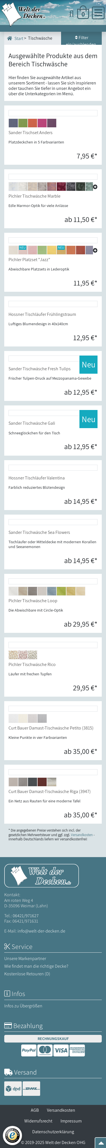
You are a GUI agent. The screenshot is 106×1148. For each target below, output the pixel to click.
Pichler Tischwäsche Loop (32, 601)
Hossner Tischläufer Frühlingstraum (42, 314)
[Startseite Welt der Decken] (41, 875)
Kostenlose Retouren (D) (27, 974)
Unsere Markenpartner (25, 958)
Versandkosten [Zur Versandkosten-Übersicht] (82, 834)
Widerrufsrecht (38, 1121)
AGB (35, 1110)
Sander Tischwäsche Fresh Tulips (39, 369)
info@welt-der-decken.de (41, 931)
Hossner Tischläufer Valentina (36, 478)
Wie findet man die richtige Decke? (36, 966)
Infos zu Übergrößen (23, 1006)
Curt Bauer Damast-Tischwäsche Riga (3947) (49, 791)
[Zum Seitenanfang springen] (101, 1145)
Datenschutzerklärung (53, 1132)
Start (15, 38)
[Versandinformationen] (22, 1089)
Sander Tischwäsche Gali (31, 423)
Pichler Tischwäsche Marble (34, 196)
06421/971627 (26, 916)
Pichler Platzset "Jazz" (29, 260)
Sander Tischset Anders (30, 133)
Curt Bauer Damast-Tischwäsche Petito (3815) (51, 728)
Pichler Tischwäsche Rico (32, 664)
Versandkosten (61, 1110)
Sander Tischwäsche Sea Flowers (39, 532)
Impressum (71, 1121)
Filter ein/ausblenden (81, 40)
